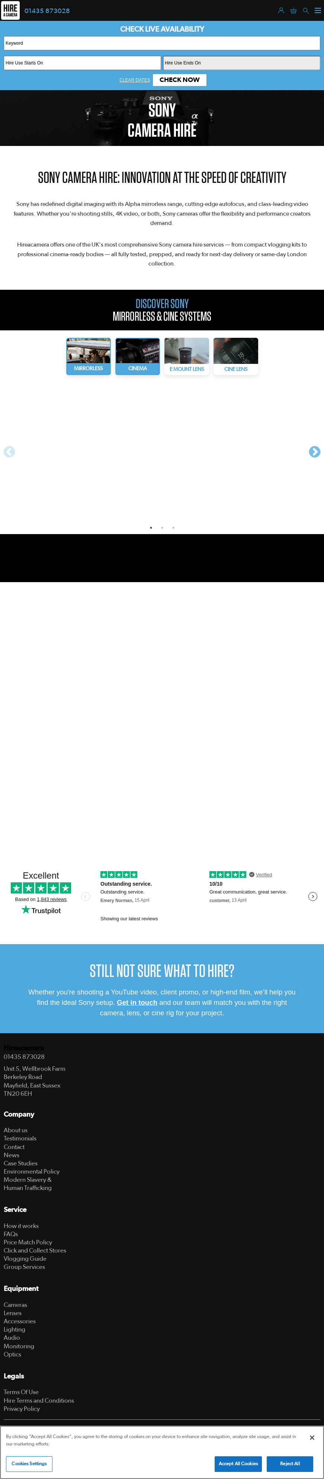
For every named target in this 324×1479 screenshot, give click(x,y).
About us (16, 1130)
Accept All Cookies (238, 1463)
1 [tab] (151, 527)
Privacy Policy (22, 1409)
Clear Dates (134, 80)
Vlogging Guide (25, 1259)
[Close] (312, 1437)
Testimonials (20, 1138)
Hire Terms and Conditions (39, 1400)
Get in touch (137, 1002)
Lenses (13, 1313)
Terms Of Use (21, 1392)
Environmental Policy (32, 1171)
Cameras (15, 1305)
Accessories (20, 1321)
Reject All (289, 1463)
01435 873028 (47, 11)
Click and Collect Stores (35, 1250)
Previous (9, 452)
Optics (12, 1354)
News (11, 1155)
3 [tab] (173, 527)
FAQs (11, 1234)
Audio (12, 1337)
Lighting (14, 1329)
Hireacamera (24, 1048)
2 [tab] (162, 527)
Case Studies (21, 1163)
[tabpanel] (85, 450)
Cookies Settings (29, 1463)
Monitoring (19, 1346)
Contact (14, 1147)
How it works (21, 1226)
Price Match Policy (28, 1242)
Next (314, 452)
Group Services (24, 1267)
